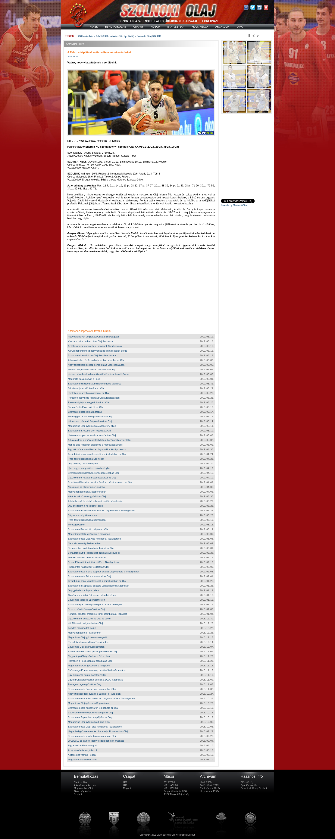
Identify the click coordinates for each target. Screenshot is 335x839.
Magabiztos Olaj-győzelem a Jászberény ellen (92, 426)
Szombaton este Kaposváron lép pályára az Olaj (93, 708)
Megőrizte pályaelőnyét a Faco (84, 379)
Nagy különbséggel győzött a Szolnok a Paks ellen (94, 693)
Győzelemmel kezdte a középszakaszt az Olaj (92, 477)
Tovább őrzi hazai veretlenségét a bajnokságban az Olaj (97, 454)
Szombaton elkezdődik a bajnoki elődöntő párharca (94, 383)
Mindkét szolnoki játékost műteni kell (87, 557)
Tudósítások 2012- (209, 785)
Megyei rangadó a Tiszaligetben (84, 632)
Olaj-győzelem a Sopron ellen (83, 590)
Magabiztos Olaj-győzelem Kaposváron (88, 703)
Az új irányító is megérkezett (82, 750)
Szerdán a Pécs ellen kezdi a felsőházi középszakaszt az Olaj (100, 482)
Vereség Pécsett (76, 524)
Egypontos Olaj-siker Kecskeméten (86, 646)
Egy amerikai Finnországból (82, 745)
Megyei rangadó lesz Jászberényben (87, 491)
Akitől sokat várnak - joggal (82, 755)
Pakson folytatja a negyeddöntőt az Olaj (88, 402)
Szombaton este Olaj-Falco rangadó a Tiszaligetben (95, 726)
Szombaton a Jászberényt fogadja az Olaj (90, 430)
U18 (125, 785)
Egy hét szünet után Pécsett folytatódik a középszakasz (97, 449)
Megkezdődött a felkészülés (82, 759)
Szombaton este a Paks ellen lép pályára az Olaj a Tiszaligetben (101, 698)
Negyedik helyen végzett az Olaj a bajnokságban (93, 336)
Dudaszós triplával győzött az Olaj (85, 407)
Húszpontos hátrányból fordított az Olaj (88, 567)
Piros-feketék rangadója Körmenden (87, 520)
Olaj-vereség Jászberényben (83, 463)
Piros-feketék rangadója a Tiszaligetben (88, 642)
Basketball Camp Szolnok (254, 788)
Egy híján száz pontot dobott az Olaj (87, 675)
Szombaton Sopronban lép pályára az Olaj (90, 717)
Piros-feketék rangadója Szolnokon (86, 459)
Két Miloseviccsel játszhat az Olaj (85, 623)
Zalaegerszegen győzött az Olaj (84, 684)
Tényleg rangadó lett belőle (82, 628)
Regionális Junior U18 (175, 791)
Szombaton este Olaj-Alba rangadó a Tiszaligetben (94, 538)
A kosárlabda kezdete (85, 785)
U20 (125, 782)
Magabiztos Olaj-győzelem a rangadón (88, 637)
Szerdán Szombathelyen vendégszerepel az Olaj (93, 473)
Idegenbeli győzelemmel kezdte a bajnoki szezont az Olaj (98, 731)
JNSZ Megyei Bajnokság (176, 794)
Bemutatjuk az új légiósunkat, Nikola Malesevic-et (94, 553)
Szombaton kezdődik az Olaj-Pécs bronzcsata (92, 355)
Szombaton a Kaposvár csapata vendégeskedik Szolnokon (98, 585)
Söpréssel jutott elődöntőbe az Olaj (86, 388)
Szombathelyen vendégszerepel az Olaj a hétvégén (95, 604)
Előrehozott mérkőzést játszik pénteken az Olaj (92, 651)
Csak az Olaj (80, 782)
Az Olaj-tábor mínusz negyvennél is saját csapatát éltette (97, 350)
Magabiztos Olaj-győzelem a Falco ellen (89, 722)
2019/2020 (169, 782)
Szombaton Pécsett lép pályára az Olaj (88, 529)
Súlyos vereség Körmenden (82, 515)
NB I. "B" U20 (171, 788)
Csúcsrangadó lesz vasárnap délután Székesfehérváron (97, 670)
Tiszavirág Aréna (82, 791)
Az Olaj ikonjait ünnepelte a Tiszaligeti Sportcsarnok (95, 346)
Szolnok (78, 794)
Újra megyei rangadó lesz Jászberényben (89, 468)
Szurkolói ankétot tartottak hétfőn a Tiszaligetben (93, 562)
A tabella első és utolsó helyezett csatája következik (95, 501)
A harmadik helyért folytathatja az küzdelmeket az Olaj (96, 360)
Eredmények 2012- (210, 788)
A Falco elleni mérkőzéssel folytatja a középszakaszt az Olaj (99, 440)
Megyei (127, 788)
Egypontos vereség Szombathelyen (86, 599)
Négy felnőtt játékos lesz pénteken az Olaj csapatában (96, 365)
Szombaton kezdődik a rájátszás (85, 412)
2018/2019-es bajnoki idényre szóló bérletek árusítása (96, 740)
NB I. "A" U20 (171, 785)
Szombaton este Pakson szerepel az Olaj (89, 576)
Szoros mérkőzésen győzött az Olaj (86, 609)
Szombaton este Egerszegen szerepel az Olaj (92, 689)
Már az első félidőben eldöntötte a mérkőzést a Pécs (95, 444)
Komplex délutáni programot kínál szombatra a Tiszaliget (97, 614)
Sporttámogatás (249, 785)
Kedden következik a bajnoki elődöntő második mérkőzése (98, 374)
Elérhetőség (247, 782)
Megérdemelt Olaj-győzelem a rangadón (89, 534)
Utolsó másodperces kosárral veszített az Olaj (92, 435)
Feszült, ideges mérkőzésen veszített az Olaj (91, 369)
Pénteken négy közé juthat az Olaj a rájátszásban (94, 397)
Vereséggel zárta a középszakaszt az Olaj (90, 416)
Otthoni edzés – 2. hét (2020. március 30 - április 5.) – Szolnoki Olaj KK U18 (119, 36)
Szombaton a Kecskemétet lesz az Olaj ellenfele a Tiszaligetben (101, 510)
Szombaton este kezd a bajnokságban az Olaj (92, 736)
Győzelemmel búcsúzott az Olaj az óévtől (89, 618)
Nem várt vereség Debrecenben (84, 543)
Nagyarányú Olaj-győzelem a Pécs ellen (89, 656)
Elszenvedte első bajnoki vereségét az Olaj (90, 712)
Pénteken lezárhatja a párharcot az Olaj (88, 393)
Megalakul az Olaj (83, 788)
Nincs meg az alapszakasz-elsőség (86, 487)
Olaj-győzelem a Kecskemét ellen (85, 506)
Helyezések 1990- (209, 791)
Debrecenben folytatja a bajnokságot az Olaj (91, 548)
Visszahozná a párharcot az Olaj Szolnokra (90, 341)
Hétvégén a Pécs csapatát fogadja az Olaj (90, 661)
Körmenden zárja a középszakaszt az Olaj (90, 421)
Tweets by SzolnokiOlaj (234, 205)
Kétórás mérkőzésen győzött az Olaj (87, 496)
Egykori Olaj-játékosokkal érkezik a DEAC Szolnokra (95, 679)
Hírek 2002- (206, 782)
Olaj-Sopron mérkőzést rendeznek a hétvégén (92, 595)
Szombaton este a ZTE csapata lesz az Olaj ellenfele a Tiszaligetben (103, 571)
